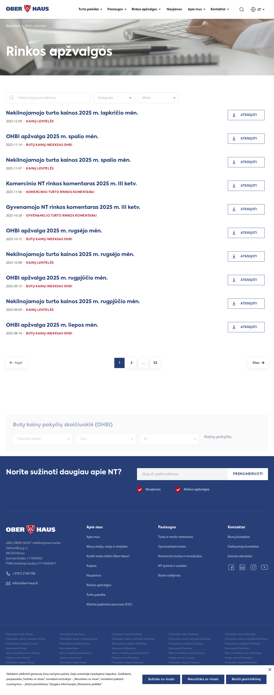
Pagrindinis (13, 25)
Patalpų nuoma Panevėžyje (238, 658)
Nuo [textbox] (83, 445)
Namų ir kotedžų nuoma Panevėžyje (243, 653)
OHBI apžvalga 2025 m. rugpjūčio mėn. (57, 278)
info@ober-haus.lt (22, 583)
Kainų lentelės (40, 121)
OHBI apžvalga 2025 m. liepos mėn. (52, 325)
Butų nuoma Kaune (69, 648)
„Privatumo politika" (89, 684)
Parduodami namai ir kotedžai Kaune (78, 639)
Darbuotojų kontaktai (243, 546)
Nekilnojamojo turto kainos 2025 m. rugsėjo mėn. (70, 254)
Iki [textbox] (145, 445)
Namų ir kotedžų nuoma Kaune (75, 653)
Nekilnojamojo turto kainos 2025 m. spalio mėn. (68, 160)
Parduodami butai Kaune (72, 634)
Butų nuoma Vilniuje (16, 648)
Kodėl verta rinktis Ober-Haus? (108, 556)
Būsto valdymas (169, 575)
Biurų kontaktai (239, 537)
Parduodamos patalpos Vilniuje (22, 644)
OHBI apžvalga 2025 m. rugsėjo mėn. (54, 231)
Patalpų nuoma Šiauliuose (182, 658)
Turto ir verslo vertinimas (175, 537)
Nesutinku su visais (203, 679)
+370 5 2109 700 (20, 574)
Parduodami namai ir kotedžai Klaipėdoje (133, 639)
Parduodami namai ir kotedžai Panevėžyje (246, 639)
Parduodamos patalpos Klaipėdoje (129, 644)
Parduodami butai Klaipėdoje (127, 634)
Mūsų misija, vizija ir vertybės (107, 546)
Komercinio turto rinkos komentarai (60, 192)
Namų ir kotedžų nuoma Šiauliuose (187, 653)
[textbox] (112, 98)
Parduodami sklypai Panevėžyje (241, 662)
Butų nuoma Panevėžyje (237, 648)
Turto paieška (90, 9)
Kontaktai (220, 9)
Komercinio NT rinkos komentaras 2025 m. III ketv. (71, 183)
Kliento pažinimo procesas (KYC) (109, 604)
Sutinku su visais (161, 679)
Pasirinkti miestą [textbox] (29, 445)
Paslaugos (117, 9)
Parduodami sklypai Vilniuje (20, 662)
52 (155, 363)
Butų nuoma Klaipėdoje (124, 648)
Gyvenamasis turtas (172, 546)
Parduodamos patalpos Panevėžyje (242, 644)
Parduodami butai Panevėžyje (240, 634)
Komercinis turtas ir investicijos (180, 556)
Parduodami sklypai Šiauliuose (184, 662)
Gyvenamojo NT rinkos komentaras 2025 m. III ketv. (73, 207)
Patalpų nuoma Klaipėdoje (125, 658)
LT (258, 9)
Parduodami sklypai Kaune (73, 662)
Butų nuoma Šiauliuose (180, 648)
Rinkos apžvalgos (146, 9)
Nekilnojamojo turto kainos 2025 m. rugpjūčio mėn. (73, 301)
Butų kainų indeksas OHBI (49, 145)
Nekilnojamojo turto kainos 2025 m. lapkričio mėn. (72, 113)
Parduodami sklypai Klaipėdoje (128, 662)
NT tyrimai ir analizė (172, 566)
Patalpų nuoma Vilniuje (18, 658)
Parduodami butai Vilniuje (19, 634)
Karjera (91, 566)
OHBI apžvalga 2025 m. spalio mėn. (52, 136)
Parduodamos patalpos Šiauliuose (186, 644)
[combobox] (114, 98)
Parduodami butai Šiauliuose (183, 634)
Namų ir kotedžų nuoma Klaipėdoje (130, 653)
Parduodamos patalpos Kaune (75, 644)
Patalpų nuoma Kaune (71, 658)
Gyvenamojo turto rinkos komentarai (61, 215)
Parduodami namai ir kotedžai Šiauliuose (190, 639)
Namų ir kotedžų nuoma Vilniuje (22, 653)
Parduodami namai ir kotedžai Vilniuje (25, 639)
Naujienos (174, 9)
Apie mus (197, 9)
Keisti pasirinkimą (246, 679)
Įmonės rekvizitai (240, 556)
